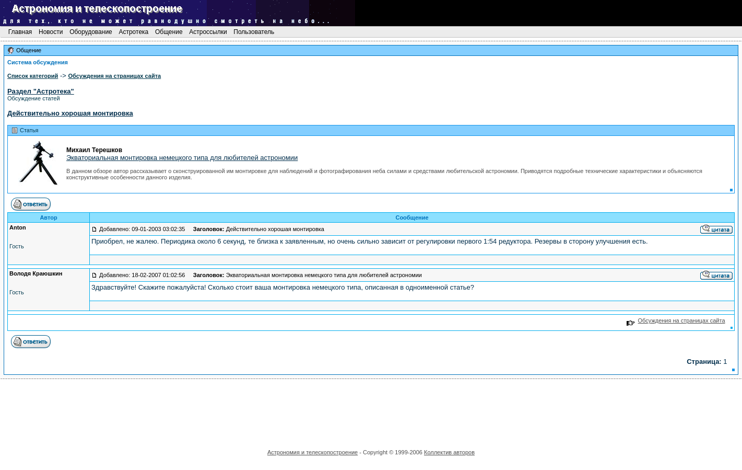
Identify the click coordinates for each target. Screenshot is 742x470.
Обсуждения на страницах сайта (676, 320)
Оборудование (91, 32)
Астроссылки (208, 32)
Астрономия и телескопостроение (312, 452)
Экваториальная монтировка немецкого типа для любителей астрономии (182, 158)
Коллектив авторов (449, 452)
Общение (169, 32)
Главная (19, 32)
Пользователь (254, 32)
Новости (51, 32)
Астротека (133, 32)
